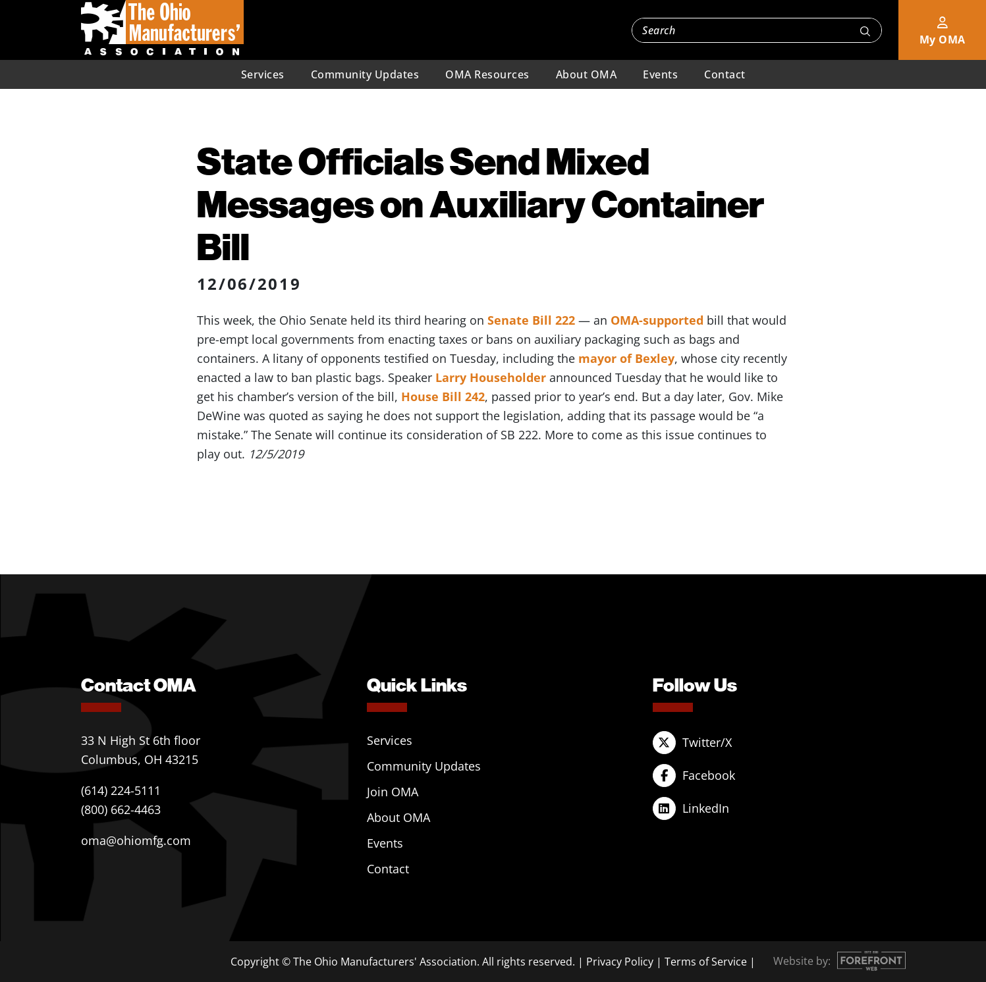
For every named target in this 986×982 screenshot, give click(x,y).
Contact (725, 74)
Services (263, 74)
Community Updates (365, 74)
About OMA (586, 74)
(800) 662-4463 (121, 809)
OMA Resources (487, 74)
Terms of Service (706, 961)
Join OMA (392, 792)
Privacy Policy (619, 961)
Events (660, 74)
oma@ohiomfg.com (136, 840)
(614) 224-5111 (121, 790)
